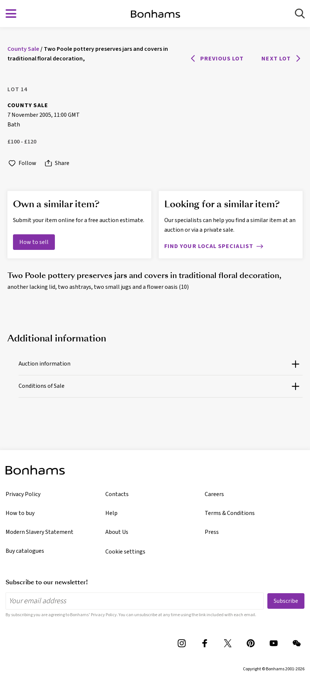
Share (56, 163)
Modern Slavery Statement (39, 532)
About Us (116, 532)
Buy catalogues (25, 551)
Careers (214, 494)
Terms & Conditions (230, 513)
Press (212, 532)
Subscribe (286, 601)
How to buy (20, 513)
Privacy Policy (23, 494)
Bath (13, 124)
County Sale (27, 105)
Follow (21, 163)
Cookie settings (125, 552)
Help (111, 513)
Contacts (117, 494)
